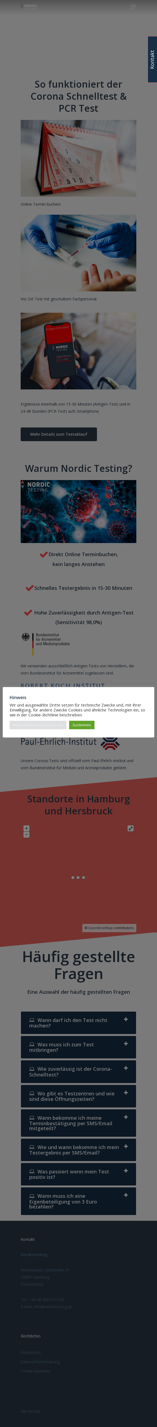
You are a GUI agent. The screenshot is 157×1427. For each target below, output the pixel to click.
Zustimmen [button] (81, 724)
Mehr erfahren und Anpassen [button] (38, 724)
